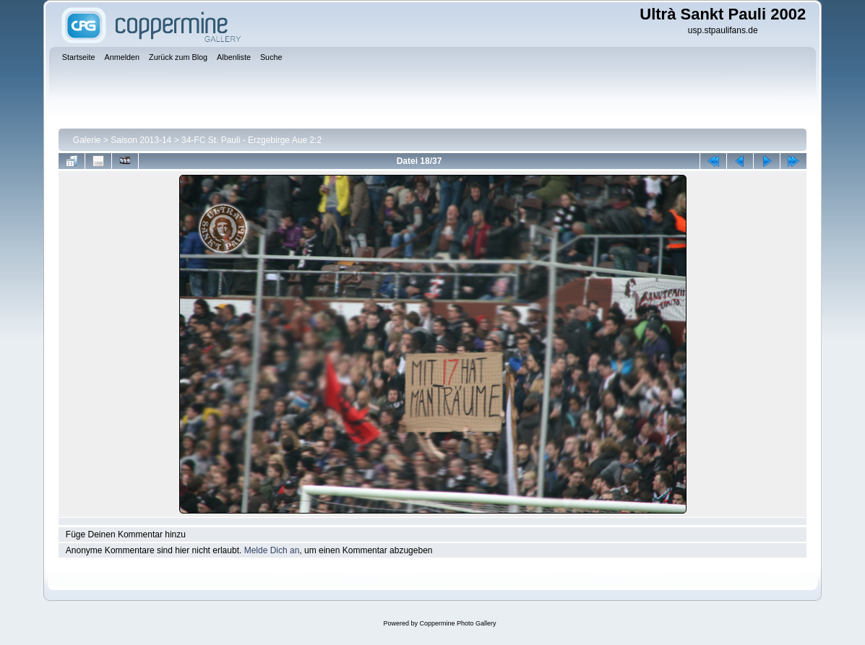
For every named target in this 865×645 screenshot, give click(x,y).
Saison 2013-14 (141, 140)
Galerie (87, 140)
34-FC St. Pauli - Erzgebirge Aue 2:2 (251, 140)
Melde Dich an (272, 550)
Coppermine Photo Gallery (457, 623)
